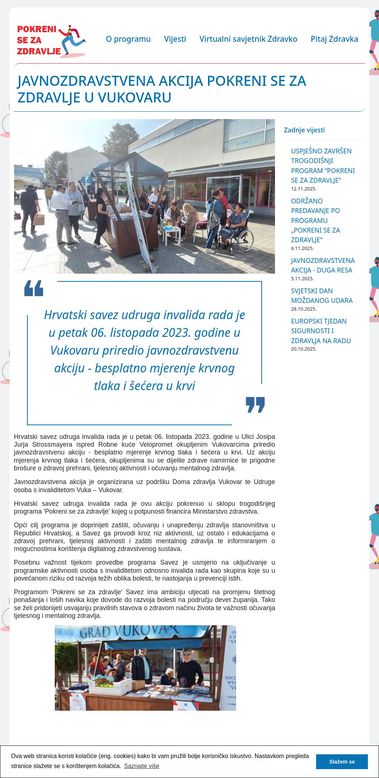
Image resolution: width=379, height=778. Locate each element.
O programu (128, 39)
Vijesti (175, 39)
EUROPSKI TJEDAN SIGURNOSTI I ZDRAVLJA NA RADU (321, 331)
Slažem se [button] (342, 762)
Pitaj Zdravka (335, 39)
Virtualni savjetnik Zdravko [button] (248, 39)
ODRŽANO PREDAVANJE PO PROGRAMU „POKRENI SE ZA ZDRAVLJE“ (315, 220)
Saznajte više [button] (141, 766)
